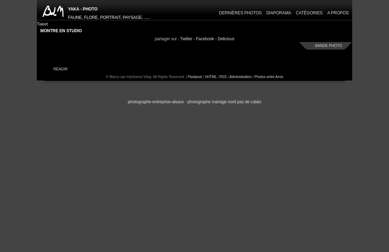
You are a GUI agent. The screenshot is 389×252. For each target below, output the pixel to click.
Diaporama (278, 12)
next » (264, 122)
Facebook (205, 38)
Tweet (42, 24)
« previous (124, 122)
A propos (338, 12)
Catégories (309, 12)
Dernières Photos (240, 12)
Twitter (186, 38)
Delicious (226, 38)
